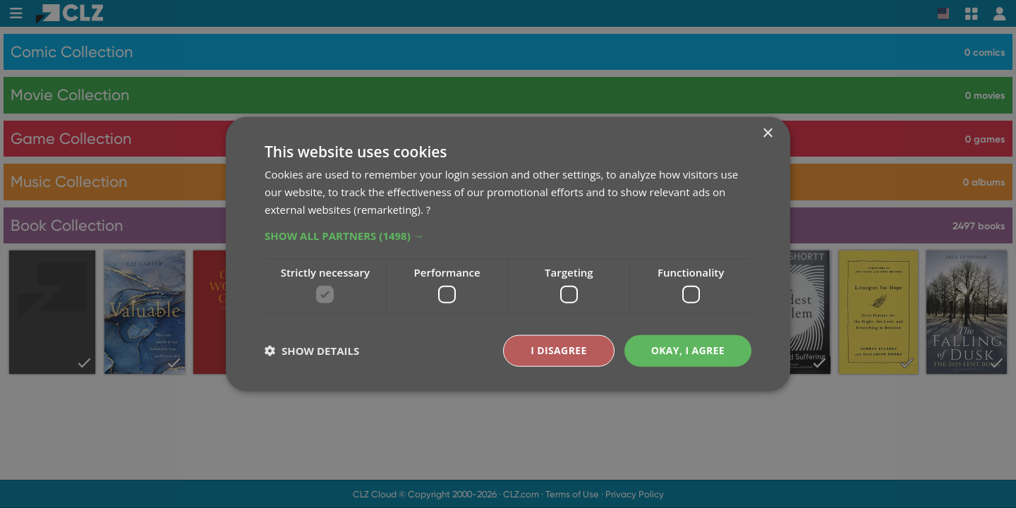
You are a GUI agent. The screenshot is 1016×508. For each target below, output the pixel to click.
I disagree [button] (559, 350)
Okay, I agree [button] (688, 350)
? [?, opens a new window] (428, 209)
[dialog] (508, 254)
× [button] (767, 133)
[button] (508, 235)
